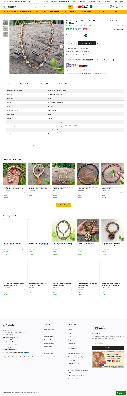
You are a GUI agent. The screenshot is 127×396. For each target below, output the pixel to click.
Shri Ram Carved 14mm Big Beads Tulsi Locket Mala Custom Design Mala (63, 244)
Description (9, 84)
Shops (70, 333)
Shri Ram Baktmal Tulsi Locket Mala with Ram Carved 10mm (111, 284)
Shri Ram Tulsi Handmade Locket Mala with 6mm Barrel (14, 284)
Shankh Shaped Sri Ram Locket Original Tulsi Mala (38, 284)
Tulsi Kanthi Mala (71, 12)
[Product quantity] (71, 43)
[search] (70, 7)
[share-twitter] (73, 55)
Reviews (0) (63, 84)
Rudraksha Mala (48, 353)
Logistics (23, 2)
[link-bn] (34, 145)
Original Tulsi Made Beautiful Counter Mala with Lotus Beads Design (13, 188)
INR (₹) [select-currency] (100, 2)
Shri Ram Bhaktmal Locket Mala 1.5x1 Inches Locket (62, 284)
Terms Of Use (72, 367)
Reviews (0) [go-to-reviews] (87, 26)
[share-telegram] (83, 55)
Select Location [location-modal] (84, 51)
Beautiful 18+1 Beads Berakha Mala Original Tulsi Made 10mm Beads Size (38, 188)
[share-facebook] (71, 55)
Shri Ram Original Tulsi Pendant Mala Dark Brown (87, 284)
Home (4, 17)
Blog (28, 2)
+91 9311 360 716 (8, 339)
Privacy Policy (72, 360)
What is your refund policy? (76, 375)
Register (121, 2)
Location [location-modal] (92, 2)
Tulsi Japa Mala (41, 12)
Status (68, 35)
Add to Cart (87, 43)
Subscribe (108, 348)
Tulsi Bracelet (86, 12)
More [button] (116, 12)
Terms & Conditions (74, 353)
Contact (11, 2)
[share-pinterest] (78, 55)
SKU (67, 37)
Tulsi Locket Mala (56, 12)
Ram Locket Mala (21, 17)
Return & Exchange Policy (75, 357)
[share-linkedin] (81, 55)
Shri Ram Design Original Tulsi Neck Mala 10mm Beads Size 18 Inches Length (13, 244)
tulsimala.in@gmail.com (11, 337)
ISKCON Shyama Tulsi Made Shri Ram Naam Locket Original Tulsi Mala (38, 244)
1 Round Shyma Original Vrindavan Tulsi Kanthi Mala (88, 187)
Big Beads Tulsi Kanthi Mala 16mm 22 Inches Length (63, 187)
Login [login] (115, 2)
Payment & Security (74, 363)
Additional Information (26, 84)
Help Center (71, 343)
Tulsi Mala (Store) (10, 12)
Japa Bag (101, 12)
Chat (119, 393)
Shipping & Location (46, 84)
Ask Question (118, 29)
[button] (61, 46)
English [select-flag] (108, 2)
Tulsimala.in (72, 25)
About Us (5, 2)
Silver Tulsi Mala (25, 12)
